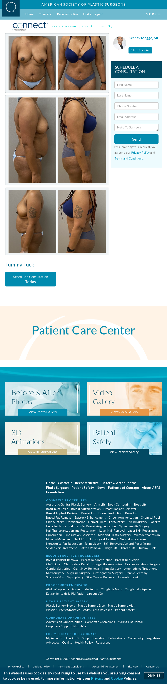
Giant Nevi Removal (86, 568)
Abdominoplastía (57, 589)
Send (136, 139)
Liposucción (95, 593)
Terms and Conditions (128, 158)
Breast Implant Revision (62, 513)
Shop (85, 638)
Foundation (55, 492)
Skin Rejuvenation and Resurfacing (127, 543)
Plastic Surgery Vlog (121, 605)
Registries (153, 638)
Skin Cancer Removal (100, 577)
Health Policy (84, 642)
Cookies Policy (41, 666)
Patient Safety (83, 487)
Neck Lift (80, 539)
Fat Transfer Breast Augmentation (92, 526)
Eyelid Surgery (137, 522)
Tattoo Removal (90, 548)
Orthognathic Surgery (108, 573)
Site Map (133, 666)
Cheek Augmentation (123, 517)
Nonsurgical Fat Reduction (64, 543)
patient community (96, 26)
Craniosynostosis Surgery (142, 564)
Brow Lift (131, 513)
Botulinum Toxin (57, 509)
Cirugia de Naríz (111, 589)
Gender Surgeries (58, 568)
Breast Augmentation (86, 509)
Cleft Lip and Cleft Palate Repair (68, 564)
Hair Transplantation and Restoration (71, 530)
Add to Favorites (140, 50)
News (101, 487)
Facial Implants (56, 526)
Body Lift (140, 504)
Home (29, 14)
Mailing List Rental (130, 622)
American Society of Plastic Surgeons (84, 4)
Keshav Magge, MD (144, 38)
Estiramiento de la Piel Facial (65, 593)
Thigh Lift (110, 548)
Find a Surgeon (93, 14)
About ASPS (151, 487)
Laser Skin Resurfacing (143, 530)
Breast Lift (88, 513)
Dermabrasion (76, 522)
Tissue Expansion (129, 577)
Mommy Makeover (58, 539)
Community (136, 638)
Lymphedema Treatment (140, 568)
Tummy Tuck (147, 548)
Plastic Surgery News (60, 605)
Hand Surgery (111, 568)
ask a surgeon (64, 26)
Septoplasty (75, 577)
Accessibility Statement (106, 666)
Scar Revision (55, 577)
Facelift (155, 522)
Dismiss (154, 675)
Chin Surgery (55, 522)
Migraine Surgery (78, 573)
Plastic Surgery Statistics (63, 610)
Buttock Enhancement (90, 517)
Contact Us (152, 666)
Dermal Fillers (97, 522)
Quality (67, 642)
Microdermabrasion (147, 535)
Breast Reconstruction (96, 560)
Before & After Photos (119, 483)
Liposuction (54, 535)
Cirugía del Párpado (138, 589)
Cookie (117, 678)
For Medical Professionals (71, 634)
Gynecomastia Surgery (134, 526)
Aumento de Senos (85, 589)
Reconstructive (67, 14)
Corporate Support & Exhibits (66, 626)
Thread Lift (127, 548)
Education (98, 638)
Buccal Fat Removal (59, 517)
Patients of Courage (123, 487)
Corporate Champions (100, 622)
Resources (103, 642)
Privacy (97, 678)
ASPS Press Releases (97, 610)
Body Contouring (119, 504)
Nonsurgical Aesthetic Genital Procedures (117, 539)
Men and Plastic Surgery (114, 535)
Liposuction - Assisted (80, 535)
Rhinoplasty (93, 543)
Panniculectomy (136, 573)
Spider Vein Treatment (61, 548)
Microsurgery (55, 573)
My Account (54, 638)
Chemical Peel (150, 517)
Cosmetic (45, 14)
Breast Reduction (110, 513)
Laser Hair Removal (112, 530)
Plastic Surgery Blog (91, 605)
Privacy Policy (140, 152)
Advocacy (52, 642)
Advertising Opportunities (64, 622)
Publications (116, 638)
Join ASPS (72, 638)
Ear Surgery (117, 522)
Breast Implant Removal (120, 509)
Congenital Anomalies (107, 564)
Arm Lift (99, 504)
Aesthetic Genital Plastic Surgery (69, 504)
